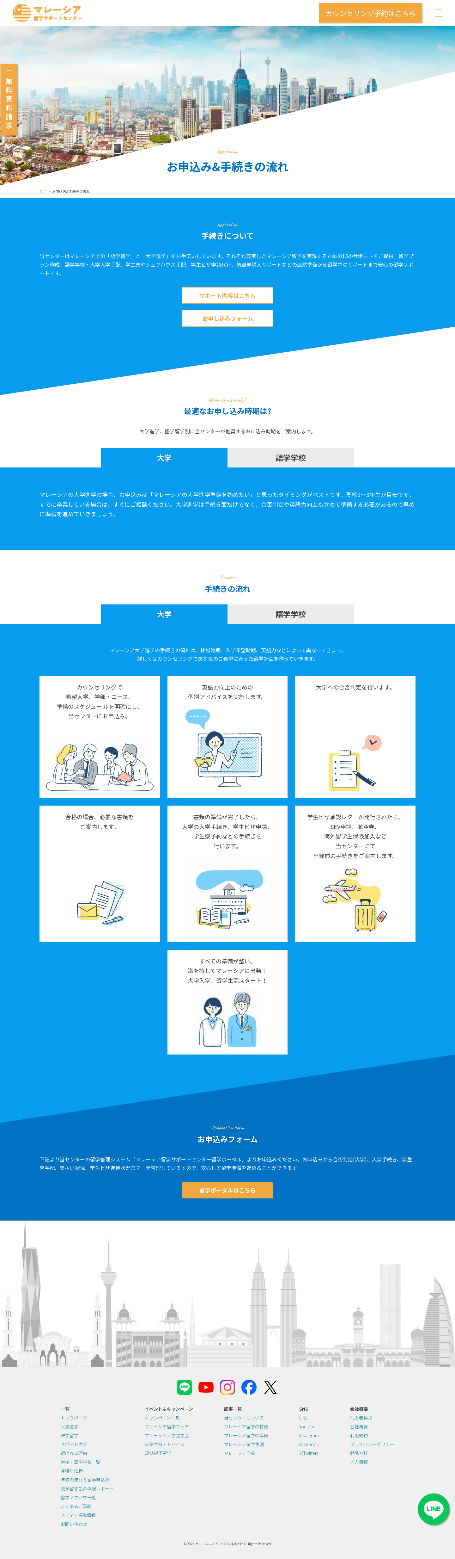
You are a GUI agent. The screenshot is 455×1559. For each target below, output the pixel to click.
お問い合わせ (74, 1524)
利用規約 (359, 1435)
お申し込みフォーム (227, 318)
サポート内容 (74, 1444)
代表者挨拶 (361, 1417)
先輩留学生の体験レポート (87, 1488)
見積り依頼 (72, 1471)
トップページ (74, 1417)
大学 (164, 457)
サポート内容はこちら (227, 295)
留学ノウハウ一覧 (78, 1497)
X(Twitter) (308, 1453)
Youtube (307, 1426)
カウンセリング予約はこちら (370, 13)
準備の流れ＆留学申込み (85, 1479)
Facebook (309, 1444)
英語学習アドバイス (165, 1444)
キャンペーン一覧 (162, 1417)
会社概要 (359, 1426)
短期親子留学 (158, 1453)
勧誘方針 (359, 1453)
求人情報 (359, 1462)
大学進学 (69, 1426)
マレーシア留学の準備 (246, 1435)
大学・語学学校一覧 (80, 1462)
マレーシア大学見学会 (167, 1435)
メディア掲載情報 (78, 1515)
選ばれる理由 (74, 1453)
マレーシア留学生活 (244, 1444)
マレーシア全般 (239, 1453)
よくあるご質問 (76, 1506)
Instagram (309, 1435)
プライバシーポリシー (372, 1444)
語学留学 (69, 1435)
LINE (303, 1417)
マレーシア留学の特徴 (246, 1426)
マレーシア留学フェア (167, 1426)
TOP (42, 191)
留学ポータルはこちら (227, 1190)
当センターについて (244, 1417)
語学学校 (291, 457)
